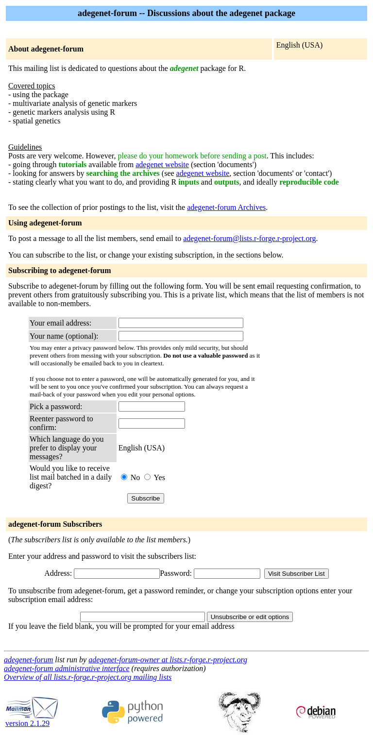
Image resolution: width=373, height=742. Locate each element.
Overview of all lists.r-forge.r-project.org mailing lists (87, 677)
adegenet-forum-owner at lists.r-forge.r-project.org (167, 660)
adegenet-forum (28, 660)
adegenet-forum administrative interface (67, 668)
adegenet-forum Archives (226, 207)
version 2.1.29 (32, 719)
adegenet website (162, 164)
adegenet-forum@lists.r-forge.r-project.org (249, 238)
